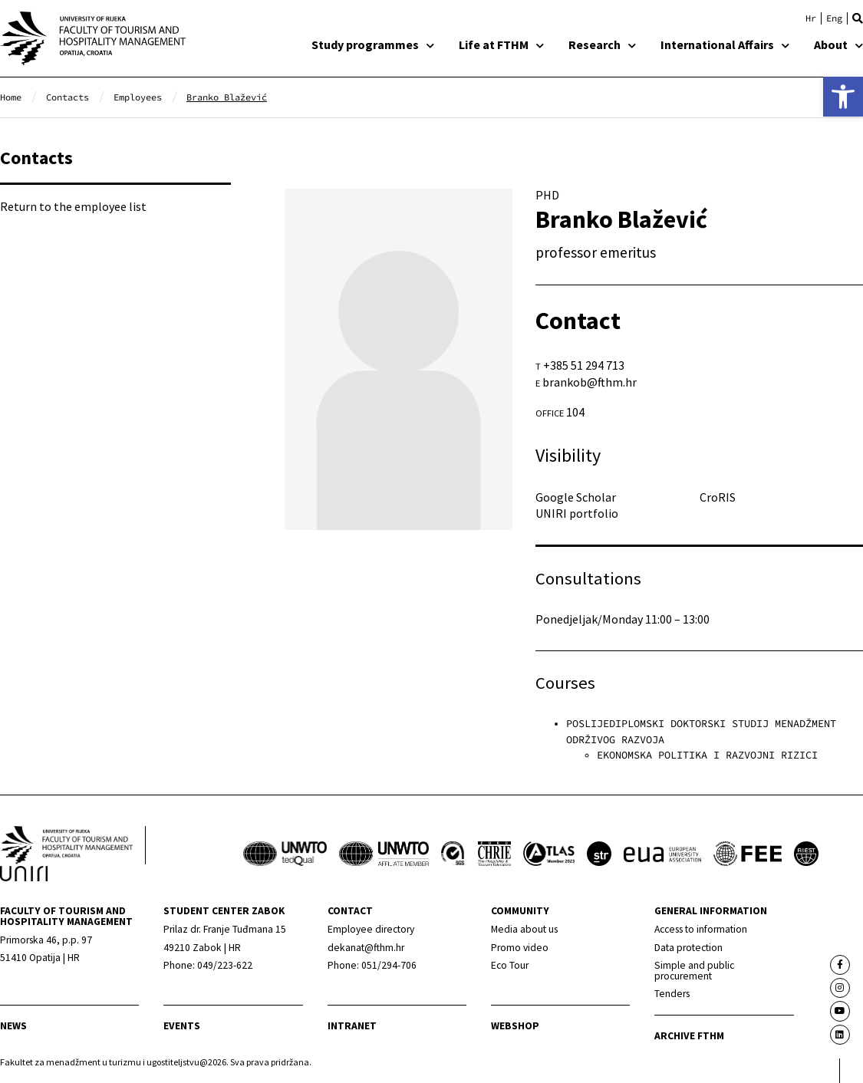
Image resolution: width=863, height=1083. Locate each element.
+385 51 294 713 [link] (583, 365)
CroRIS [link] (718, 497)
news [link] (13, 1025)
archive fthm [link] (689, 1035)
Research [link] (602, 44)
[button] (857, 18)
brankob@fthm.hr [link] (589, 382)
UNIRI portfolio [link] (576, 513)
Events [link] (181, 1025)
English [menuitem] (834, 18)
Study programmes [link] (372, 44)
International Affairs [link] (724, 44)
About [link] (838, 44)
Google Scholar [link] (575, 497)
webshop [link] (515, 1025)
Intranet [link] (352, 1025)
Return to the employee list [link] (73, 206)
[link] (843, 97)
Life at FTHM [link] (501, 44)
